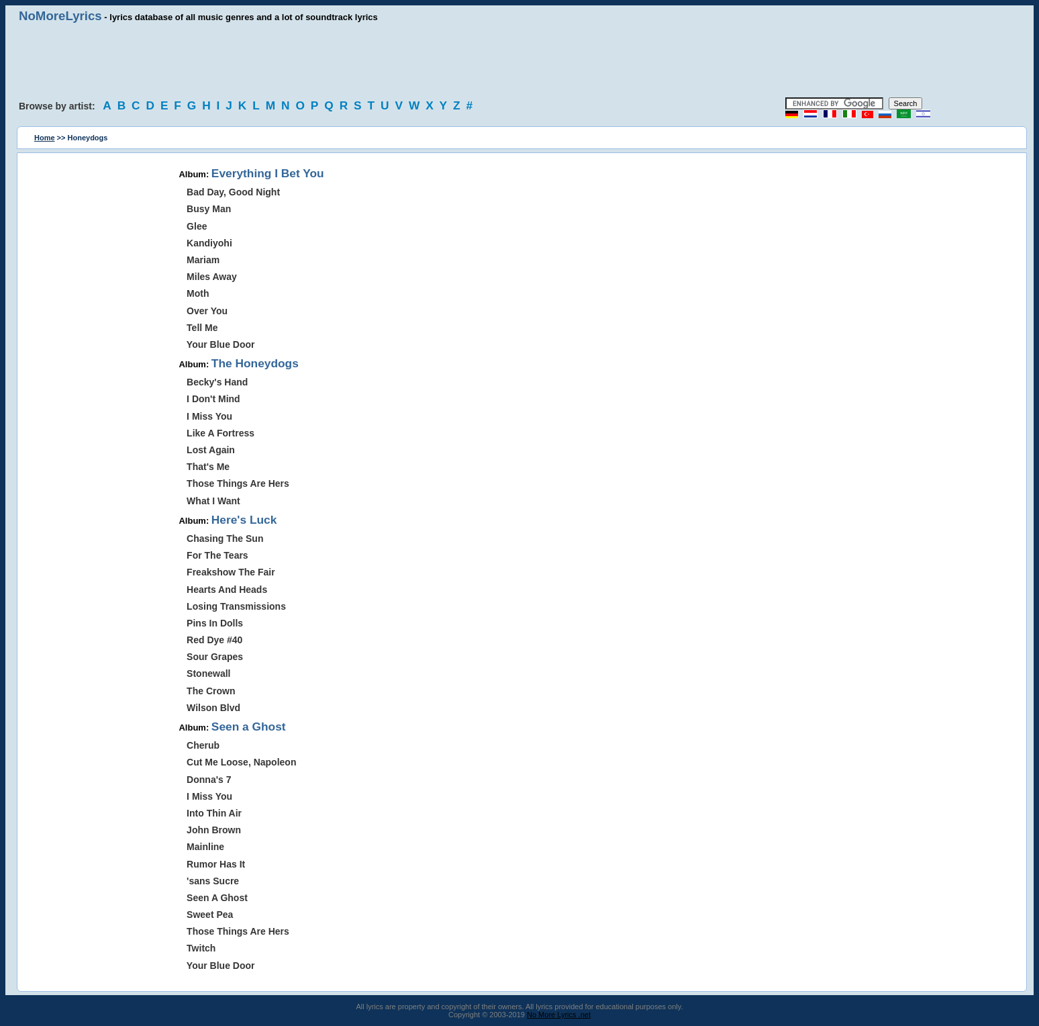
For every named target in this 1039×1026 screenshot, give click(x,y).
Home (44, 138)
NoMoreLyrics (60, 16)
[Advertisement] (519, 60)
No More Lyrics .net (559, 1015)
